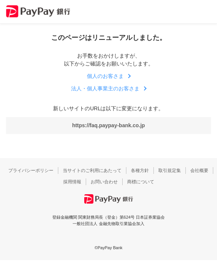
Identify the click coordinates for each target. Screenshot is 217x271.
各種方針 (140, 170)
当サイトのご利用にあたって (92, 170)
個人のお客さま (105, 76)
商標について (140, 181)
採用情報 (72, 181)
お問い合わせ (104, 181)
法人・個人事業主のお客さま (105, 88)
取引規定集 (169, 170)
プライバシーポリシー (30, 170)
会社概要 (199, 170)
